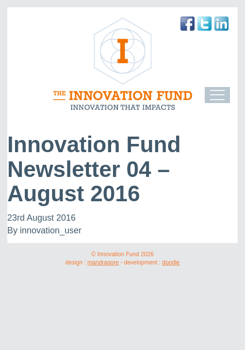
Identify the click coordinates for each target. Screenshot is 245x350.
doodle (171, 262)
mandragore (103, 262)
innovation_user (51, 230)
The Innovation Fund (122, 64)
